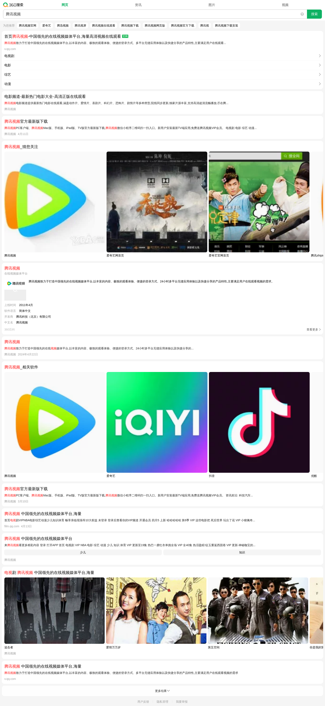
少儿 (83, 552)
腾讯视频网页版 (155, 25)
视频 (285, 5)
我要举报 (182, 701)
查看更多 (312, 329)
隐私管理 (162, 701)
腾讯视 (204, 25)
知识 (242, 552)
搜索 (314, 14)
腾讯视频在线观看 (103, 25)
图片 (212, 5)
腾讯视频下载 (130, 25)
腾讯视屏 (80, 25)
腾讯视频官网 (27, 25)
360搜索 (14, 5)
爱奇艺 (46, 25)
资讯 (138, 5)
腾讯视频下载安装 (226, 25)
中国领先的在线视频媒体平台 (38, 538)
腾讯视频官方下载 (182, 25)
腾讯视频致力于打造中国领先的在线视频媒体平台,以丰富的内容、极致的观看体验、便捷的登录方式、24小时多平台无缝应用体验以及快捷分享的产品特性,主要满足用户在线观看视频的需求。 (151, 281)
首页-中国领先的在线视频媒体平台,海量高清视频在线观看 (66, 36)
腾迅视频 (63, 25)
